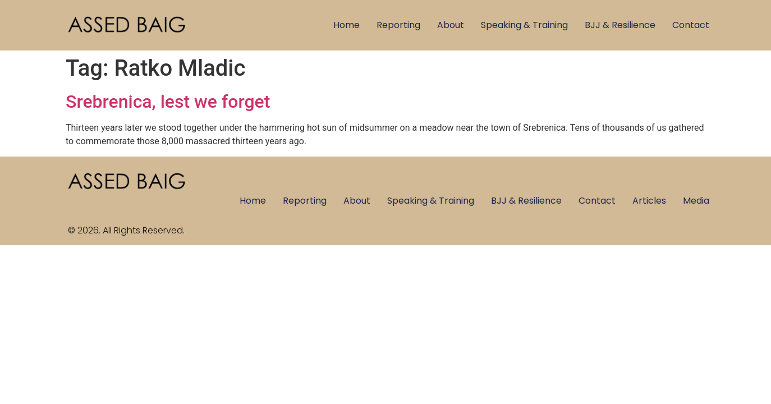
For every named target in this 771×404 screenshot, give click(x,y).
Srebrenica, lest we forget (168, 101)
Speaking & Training (524, 25)
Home (346, 25)
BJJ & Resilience (620, 25)
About (450, 25)
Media (696, 200)
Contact (690, 25)
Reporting (398, 25)
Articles (649, 200)
